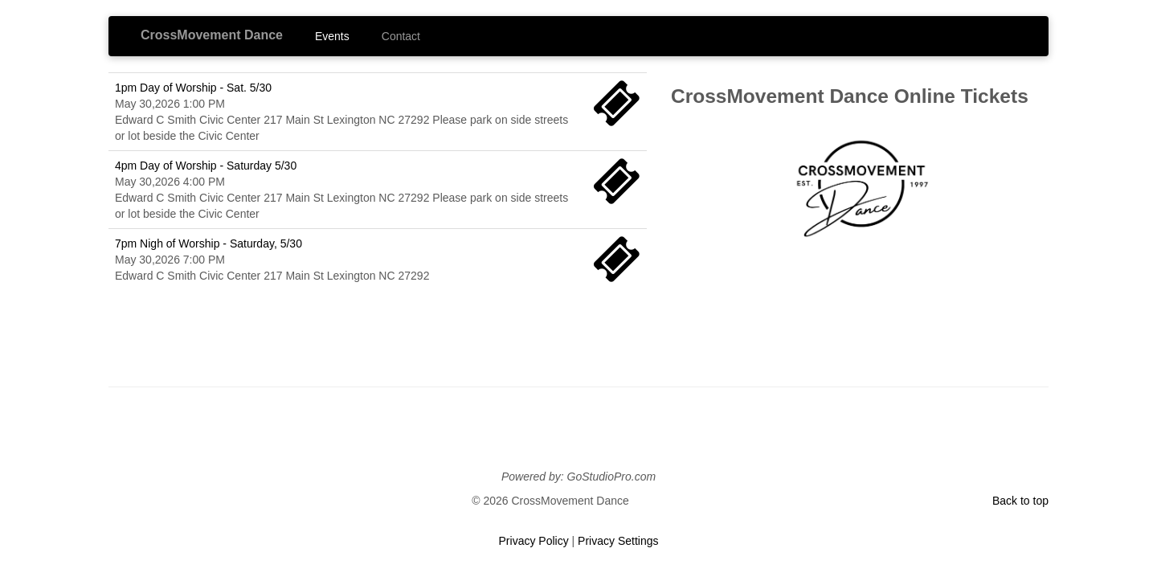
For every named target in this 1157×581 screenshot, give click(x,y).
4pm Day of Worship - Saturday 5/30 (205, 165)
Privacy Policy (534, 540)
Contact (401, 36)
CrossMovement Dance (212, 35)
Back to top (1020, 500)
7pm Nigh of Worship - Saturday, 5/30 (208, 243)
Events (332, 36)
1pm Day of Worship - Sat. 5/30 (193, 87)
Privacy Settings (618, 540)
